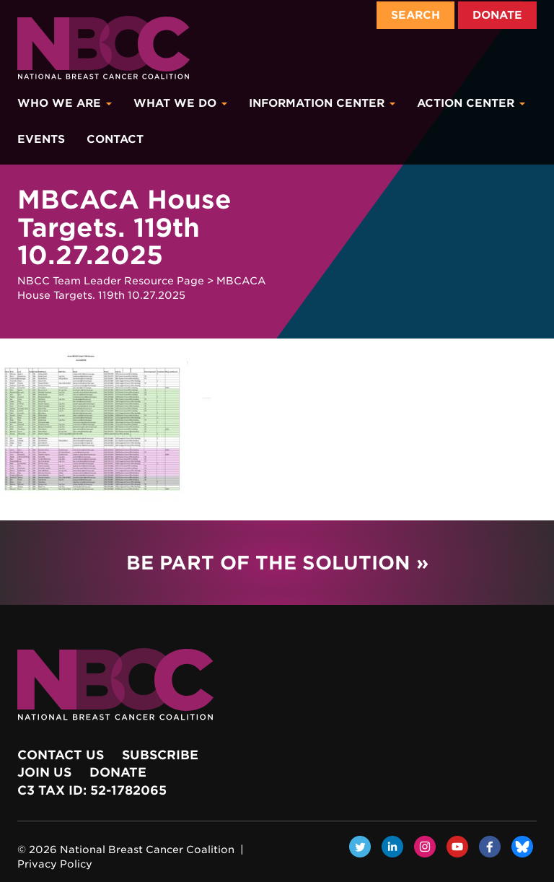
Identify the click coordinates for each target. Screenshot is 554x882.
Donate (497, 15)
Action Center (471, 103)
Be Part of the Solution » (277, 562)
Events (41, 139)
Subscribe (160, 755)
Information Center (322, 103)
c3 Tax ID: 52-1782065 (92, 790)
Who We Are (64, 103)
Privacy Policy (54, 864)
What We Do (180, 103)
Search (415, 15)
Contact (115, 139)
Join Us (44, 772)
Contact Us (60, 755)
